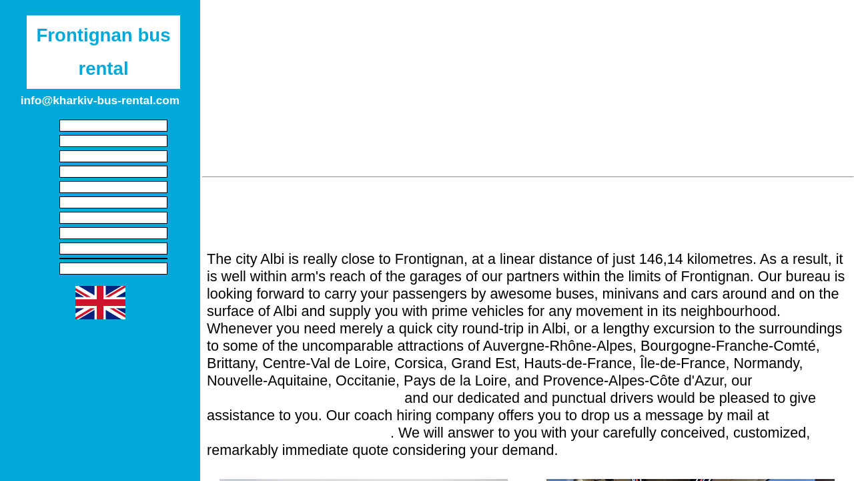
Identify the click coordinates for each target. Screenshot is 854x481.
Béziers (426, 60)
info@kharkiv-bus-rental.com (298, 432)
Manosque (470, 129)
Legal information (113, 141)
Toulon (737, 129)
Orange (548, 83)
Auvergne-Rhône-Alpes (671, 24)
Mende (800, 83)
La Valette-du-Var (301, 151)
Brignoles (496, 151)
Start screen (113, 125)
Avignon (767, 60)
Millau (671, 60)
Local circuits (113, 217)
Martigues (261, 83)
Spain (290, 24)
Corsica (584, 24)
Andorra (760, 24)
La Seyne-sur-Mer (662, 129)
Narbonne (576, 60)
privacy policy (113, 268)
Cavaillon (491, 83)
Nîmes (520, 60)
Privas (413, 129)
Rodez (648, 106)
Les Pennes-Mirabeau (419, 106)
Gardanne (704, 106)
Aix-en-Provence (577, 106)
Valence (438, 151)
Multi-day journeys (113, 233)
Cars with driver (113, 156)
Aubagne (299, 129)
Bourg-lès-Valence (636, 151)
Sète (221, 60)
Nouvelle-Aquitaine (506, 24)
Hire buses (113, 187)
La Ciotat (359, 129)
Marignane (686, 83)
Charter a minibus (113, 171)
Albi (808, 106)
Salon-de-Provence (409, 83)
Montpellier (276, 60)
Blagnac (714, 151)
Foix (234, 151)
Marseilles (260, 106)
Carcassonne (614, 83)
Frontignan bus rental (103, 52)
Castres (503, 106)
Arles (474, 60)
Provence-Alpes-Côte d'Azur (384, 24)
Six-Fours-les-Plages (558, 129)
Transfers (113, 202)
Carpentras (326, 106)
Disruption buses (113, 248)
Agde (332, 60)
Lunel (376, 60)
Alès (627, 60)
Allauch (763, 106)
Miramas (824, 60)
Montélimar (235, 129)
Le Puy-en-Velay (808, 129)
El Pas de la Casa (791, 151)
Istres (717, 60)
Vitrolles (748, 83)
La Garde (380, 151)
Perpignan (325, 83)
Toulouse (557, 151)
